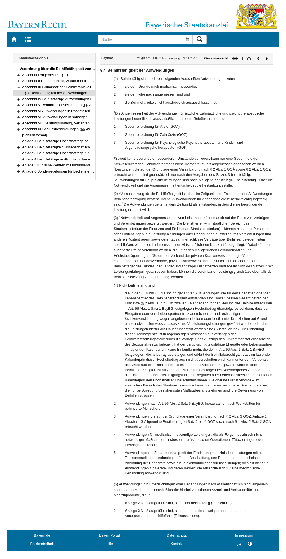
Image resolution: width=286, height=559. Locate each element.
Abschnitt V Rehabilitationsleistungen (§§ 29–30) (61, 105)
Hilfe (109, 544)
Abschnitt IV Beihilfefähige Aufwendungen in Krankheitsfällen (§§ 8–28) (79, 99)
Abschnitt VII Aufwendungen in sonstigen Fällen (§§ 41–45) (69, 117)
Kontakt (177, 544)
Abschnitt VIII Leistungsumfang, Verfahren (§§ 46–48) (65, 123)
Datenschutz (177, 535)
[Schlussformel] (34, 135)
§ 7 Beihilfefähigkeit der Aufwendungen (56, 93)
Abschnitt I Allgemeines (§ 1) (45, 75)
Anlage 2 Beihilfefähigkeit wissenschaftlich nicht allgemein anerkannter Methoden (87, 147)
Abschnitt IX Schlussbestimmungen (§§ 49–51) (59, 129)
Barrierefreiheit (42, 544)
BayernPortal (109, 535)
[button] (16, 69)
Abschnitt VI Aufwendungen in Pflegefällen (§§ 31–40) (65, 111)
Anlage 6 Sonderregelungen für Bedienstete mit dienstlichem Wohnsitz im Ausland (88, 171)
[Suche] (140, 39)
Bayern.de (42, 535)
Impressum (244, 535)
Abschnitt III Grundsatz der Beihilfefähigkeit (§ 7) (61, 87)
